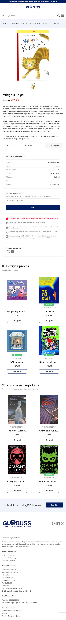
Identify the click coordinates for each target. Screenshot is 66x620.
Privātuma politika (8, 580)
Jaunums (49, 304)
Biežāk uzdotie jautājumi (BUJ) (13, 588)
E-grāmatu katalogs (9, 558)
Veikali (4, 613)
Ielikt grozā (17, 321)
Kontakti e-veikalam (9, 608)
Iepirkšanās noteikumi (10, 572)
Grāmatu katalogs (8, 555)
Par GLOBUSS (7, 583)
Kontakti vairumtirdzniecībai (12, 610)
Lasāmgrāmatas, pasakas (40, 23)
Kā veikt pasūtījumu (9, 569)
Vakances (5, 586)
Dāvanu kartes (7, 578)
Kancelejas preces (8, 560)
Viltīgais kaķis (55, 23)
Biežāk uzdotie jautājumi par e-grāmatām (17, 591)
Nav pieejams (54, 145)
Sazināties (54, 505)
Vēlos (28, 145)
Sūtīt (33, 207)
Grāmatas (5, 23)
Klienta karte (6, 575)
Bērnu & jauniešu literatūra (20, 23)
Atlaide (33, 32)
